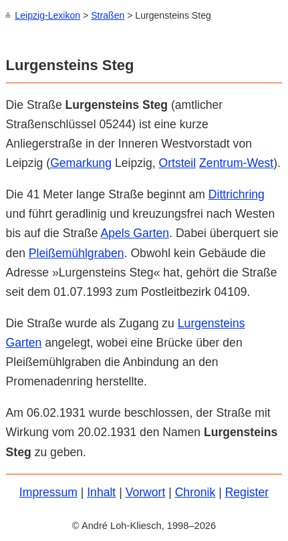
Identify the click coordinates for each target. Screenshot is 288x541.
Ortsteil (177, 162)
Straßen (107, 15)
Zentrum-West (236, 162)
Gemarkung (81, 162)
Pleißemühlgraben (76, 252)
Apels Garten (134, 232)
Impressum (48, 491)
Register (247, 491)
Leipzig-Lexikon (47, 15)
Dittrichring (236, 193)
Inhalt (101, 491)
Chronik (195, 491)
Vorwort (146, 491)
